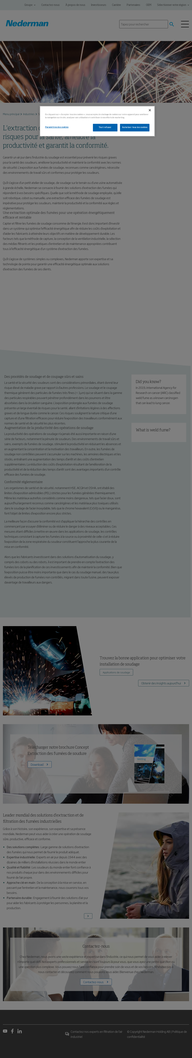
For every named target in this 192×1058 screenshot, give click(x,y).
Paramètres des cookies (57, 127)
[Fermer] (150, 110)
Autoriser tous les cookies (134, 127)
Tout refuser (105, 127)
